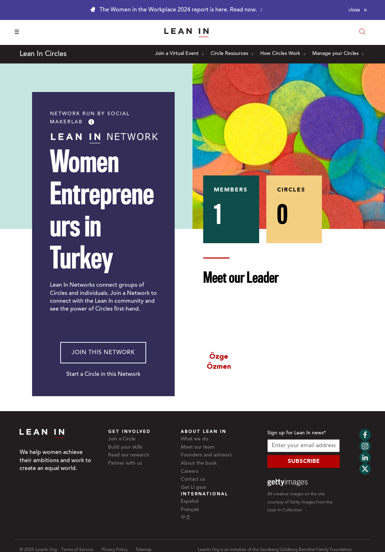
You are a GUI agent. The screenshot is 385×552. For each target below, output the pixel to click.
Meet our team (198, 447)
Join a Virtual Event (179, 53)
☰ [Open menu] (16, 32)
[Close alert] (358, 10)
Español (190, 501)
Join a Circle (121, 439)
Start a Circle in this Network (103, 374)
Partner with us (125, 463)
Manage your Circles (338, 53)
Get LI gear (193, 487)
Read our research (128, 455)
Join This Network (103, 353)
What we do (194, 439)
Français (190, 509)
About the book (199, 463)
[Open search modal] (362, 32)
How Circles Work (282, 53)
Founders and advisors (206, 455)
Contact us (193, 479)
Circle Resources (232, 53)
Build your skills (125, 447)
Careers (189, 471)
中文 (186, 517)
